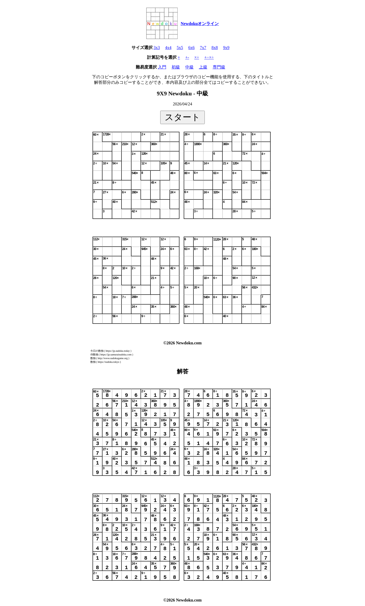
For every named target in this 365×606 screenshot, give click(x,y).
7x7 (203, 47)
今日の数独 (97, 350)
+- (187, 57)
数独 (93, 358)
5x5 (180, 47)
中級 (189, 67)
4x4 (168, 47)
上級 (203, 67)
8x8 (215, 47)
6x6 (191, 47)
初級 (176, 67)
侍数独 (94, 354)
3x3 (157, 47)
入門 (162, 67)
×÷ (196, 57)
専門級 (219, 67)
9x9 (226, 47)
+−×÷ (209, 57)
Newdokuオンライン (200, 23)
